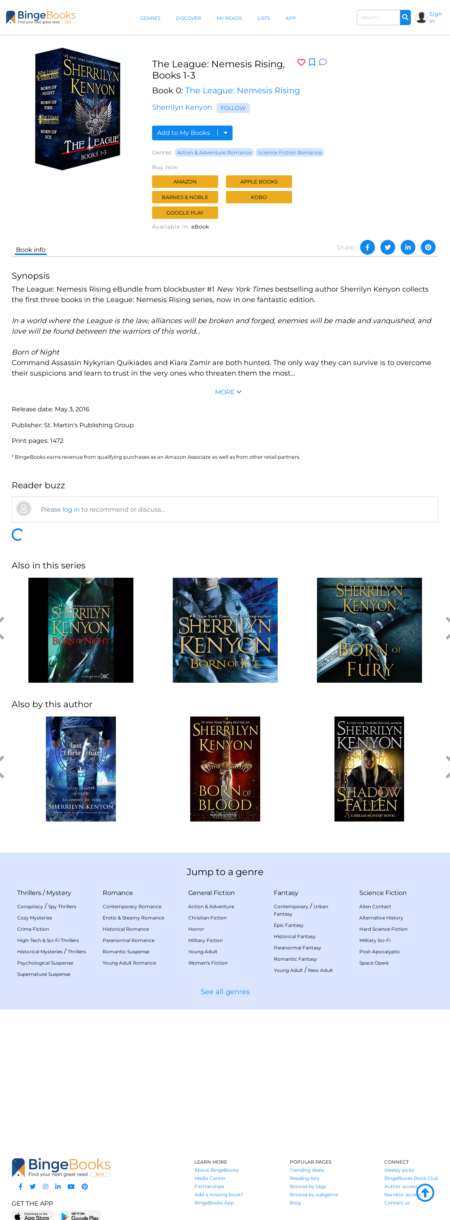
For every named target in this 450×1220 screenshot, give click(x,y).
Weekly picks (399, 1170)
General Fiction (211, 893)
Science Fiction (383, 893)
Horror (196, 929)
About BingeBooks (216, 1170)
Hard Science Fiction (383, 929)
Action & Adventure (211, 906)
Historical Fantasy (295, 936)
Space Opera (374, 963)
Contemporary (291, 906)
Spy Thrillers (62, 906)
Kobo (259, 197)
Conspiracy (30, 906)
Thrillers (29, 893)
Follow (233, 108)
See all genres (225, 992)
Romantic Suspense (126, 951)
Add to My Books (192, 132)
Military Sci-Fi (374, 940)
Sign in (435, 17)
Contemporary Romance (132, 906)
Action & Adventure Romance (214, 152)
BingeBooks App (214, 1203)
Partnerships (209, 1186)
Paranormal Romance (128, 940)
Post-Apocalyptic (379, 951)
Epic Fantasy (289, 925)
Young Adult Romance (129, 963)
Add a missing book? (218, 1194)
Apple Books (259, 181)
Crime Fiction (33, 929)
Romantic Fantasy (295, 959)
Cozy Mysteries (34, 918)
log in (71, 509)
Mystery (58, 893)
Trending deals (307, 1170)
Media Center (210, 1178)
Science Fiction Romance (290, 152)
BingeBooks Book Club (411, 1178)
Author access (401, 1186)
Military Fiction (205, 940)
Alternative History (381, 918)
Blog (295, 1203)
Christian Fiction (207, 918)
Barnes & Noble (185, 197)
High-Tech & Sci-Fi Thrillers (48, 940)
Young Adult (202, 951)
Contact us (397, 1203)
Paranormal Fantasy (297, 948)
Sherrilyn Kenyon (182, 107)
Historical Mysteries (40, 951)
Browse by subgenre (314, 1194)
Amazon (185, 181)
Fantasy (286, 893)
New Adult (320, 970)
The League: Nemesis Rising (242, 90)
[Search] (405, 17)
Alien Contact (375, 906)
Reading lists (304, 1178)
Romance (118, 893)
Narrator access (402, 1194)
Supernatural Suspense (43, 974)
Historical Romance (126, 929)
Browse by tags (308, 1186)
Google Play (184, 213)
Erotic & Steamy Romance (133, 918)
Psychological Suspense (45, 963)
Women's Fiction (208, 963)
